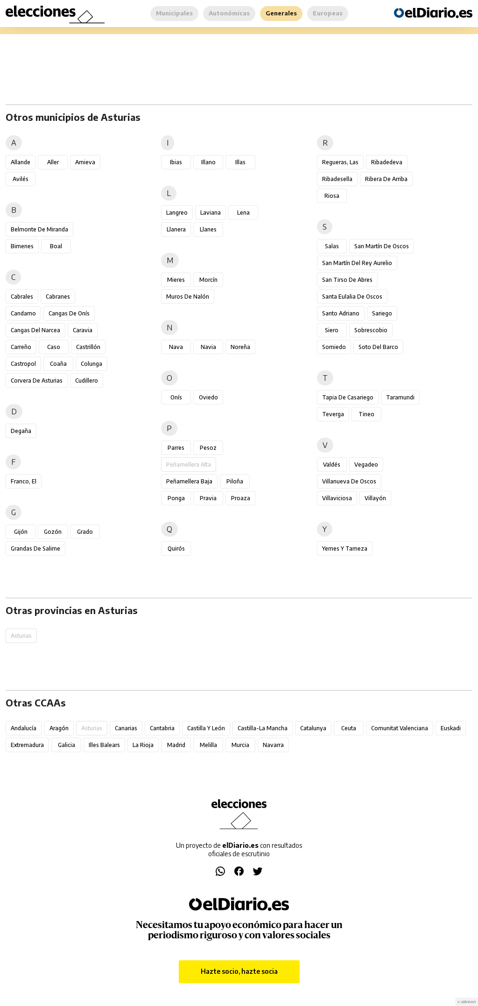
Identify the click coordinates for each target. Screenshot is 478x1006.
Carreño (21, 346)
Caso (53, 346)
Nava (176, 346)
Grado (85, 531)
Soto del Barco (378, 346)
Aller (53, 162)
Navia (208, 346)
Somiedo (334, 346)
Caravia (82, 330)
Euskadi (451, 728)
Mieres (176, 279)
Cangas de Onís (69, 313)
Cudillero (86, 380)
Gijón (21, 531)
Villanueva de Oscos (349, 481)
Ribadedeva (386, 162)
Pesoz (208, 447)
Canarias (126, 728)
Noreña (240, 346)
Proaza (240, 498)
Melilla (208, 744)
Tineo (366, 414)
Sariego (382, 313)
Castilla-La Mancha (263, 728)
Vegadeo (366, 464)
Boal (56, 246)
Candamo (23, 313)
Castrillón (88, 346)
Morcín (208, 279)
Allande (20, 162)
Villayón (375, 498)
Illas (240, 162)
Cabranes (58, 296)
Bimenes (22, 246)
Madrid (176, 744)
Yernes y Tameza (344, 548)
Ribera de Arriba (386, 178)
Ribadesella (337, 178)
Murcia (240, 744)
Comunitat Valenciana (399, 728)
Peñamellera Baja (189, 481)
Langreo (177, 212)
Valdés (331, 464)
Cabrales (22, 296)
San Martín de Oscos (381, 246)
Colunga (91, 363)
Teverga (333, 414)
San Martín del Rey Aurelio (357, 262)
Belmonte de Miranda (39, 229)
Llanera (176, 229)
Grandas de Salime (35, 548)
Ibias (176, 162)
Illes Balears (104, 744)
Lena (243, 212)
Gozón (53, 531)
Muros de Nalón (187, 296)
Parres (176, 447)
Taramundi (400, 397)
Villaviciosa (337, 498)
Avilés (20, 178)
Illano (208, 162)
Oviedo (208, 397)
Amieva (85, 162)
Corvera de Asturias (37, 380)
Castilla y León (206, 728)
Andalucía (23, 728)
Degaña (21, 430)
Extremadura (27, 744)
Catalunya (313, 728)
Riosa (331, 195)
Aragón (59, 728)
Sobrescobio (370, 330)
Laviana (210, 212)
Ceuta (348, 728)
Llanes (208, 229)
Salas (332, 246)
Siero (331, 330)
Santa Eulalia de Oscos (352, 296)
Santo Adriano (340, 313)
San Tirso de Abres (347, 279)
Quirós (176, 548)
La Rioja (143, 744)
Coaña (58, 363)
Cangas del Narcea (35, 330)
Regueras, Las (340, 162)
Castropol (23, 363)
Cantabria (162, 728)
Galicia (66, 744)
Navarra (273, 744)
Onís (176, 397)
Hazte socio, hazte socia (239, 971)
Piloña (234, 481)
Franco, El (23, 481)
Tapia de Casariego (347, 397)
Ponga (176, 498)
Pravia (208, 498)
